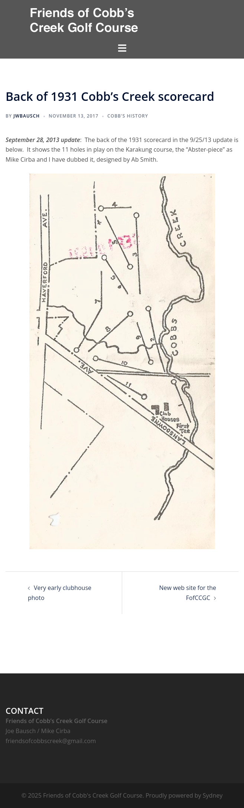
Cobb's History (127, 116)
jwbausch (26, 116)
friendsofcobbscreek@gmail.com (51, 741)
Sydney (212, 795)
